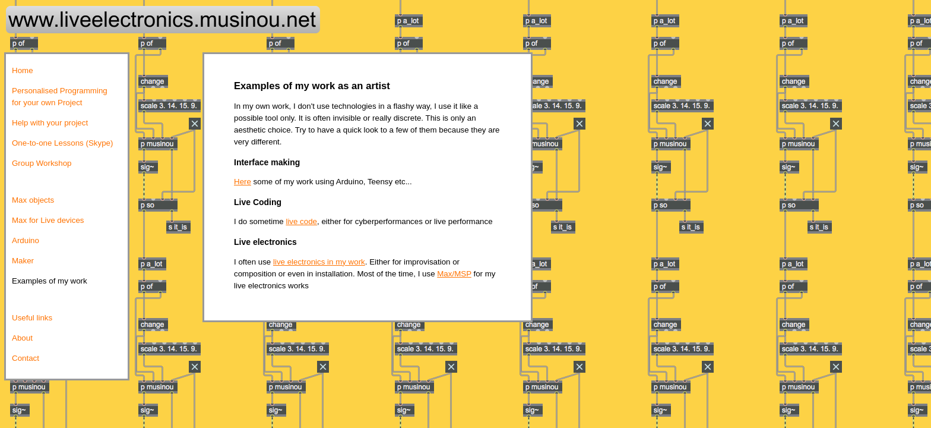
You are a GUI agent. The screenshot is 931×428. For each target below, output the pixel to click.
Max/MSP (454, 273)
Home (22, 70)
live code (301, 221)
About (22, 337)
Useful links (32, 317)
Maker (23, 260)
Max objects (33, 200)
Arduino (25, 240)
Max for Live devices (48, 220)
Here (242, 181)
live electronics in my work (319, 261)
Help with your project (50, 122)
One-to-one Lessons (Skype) (62, 143)
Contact (25, 358)
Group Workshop (42, 163)
